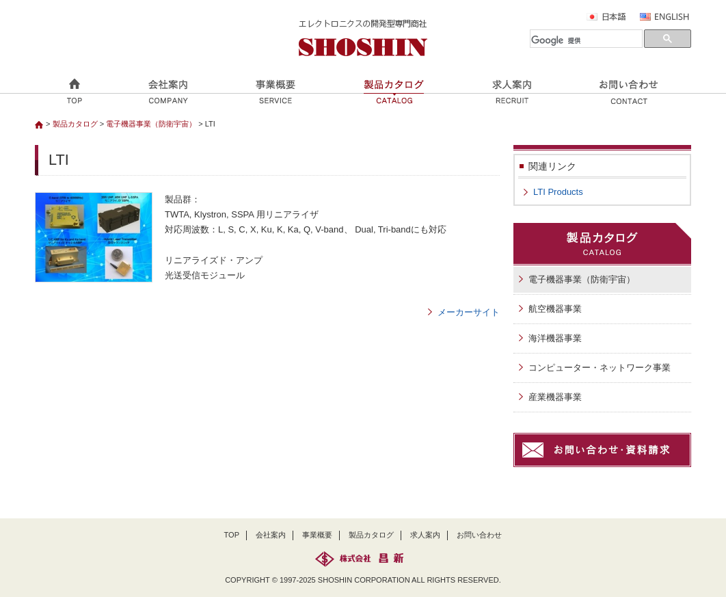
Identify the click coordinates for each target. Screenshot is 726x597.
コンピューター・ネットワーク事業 (599, 367)
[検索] (586, 41)
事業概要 (317, 535)
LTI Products (558, 192)
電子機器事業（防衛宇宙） (151, 124)
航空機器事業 (555, 309)
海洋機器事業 (555, 338)
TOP (232, 535)
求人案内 (425, 535)
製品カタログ (75, 124)
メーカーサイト (469, 312)
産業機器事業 (555, 397)
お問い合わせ (479, 535)
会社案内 (271, 535)
